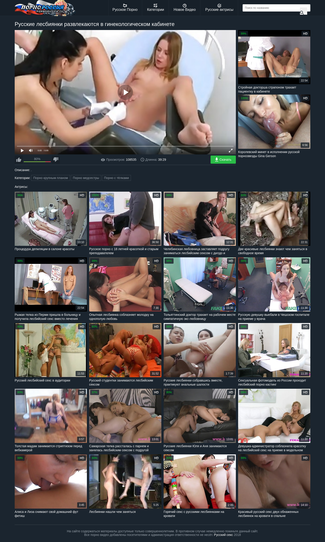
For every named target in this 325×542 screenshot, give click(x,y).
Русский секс (223, 535)
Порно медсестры (86, 178)
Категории (155, 8)
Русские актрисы (219, 8)
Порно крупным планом (50, 178)
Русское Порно (124, 8)
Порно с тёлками (116, 178)
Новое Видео (185, 8)
